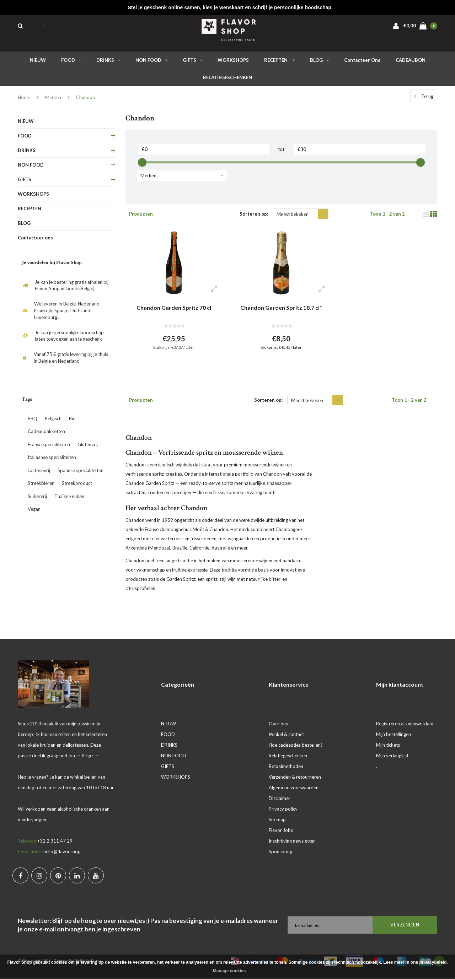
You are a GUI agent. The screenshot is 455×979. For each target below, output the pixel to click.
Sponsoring (280, 851)
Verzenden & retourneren (295, 777)
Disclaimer (279, 798)
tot (281, 149)
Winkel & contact (286, 734)
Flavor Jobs (281, 830)
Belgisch (53, 418)
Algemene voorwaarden (293, 787)
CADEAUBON (410, 60)
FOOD (71, 60)
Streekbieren (41, 483)
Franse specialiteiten (49, 444)
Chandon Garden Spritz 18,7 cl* (281, 307)
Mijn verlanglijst (392, 755)
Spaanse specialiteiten (80, 470)
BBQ (32, 418)
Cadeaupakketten (46, 431)
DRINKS (108, 60)
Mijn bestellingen (393, 734)
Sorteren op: (254, 214)
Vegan (34, 509)
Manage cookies (229, 970)
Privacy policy (283, 809)
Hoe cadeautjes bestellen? (296, 745)
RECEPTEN (279, 60)
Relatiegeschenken (288, 755)
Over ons (278, 723)
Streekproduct (77, 483)
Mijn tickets (388, 745)
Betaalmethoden (286, 766)
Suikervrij (37, 496)
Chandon (85, 97)
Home (24, 97)
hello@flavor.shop (62, 851)
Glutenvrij (87, 444)
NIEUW (38, 60)
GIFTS (192, 60)
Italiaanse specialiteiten (52, 457)
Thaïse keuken (69, 496)
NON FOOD (151, 60)
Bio (72, 418)
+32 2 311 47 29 (55, 841)
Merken (53, 97)
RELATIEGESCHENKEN (227, 77)
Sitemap (277, 819)
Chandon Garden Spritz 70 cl (173, 307)
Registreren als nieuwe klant (405, 723)
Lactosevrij (39, 470)
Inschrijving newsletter (292, 841)
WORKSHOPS (233, 60)
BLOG (319, 60)
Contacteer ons (362, 60)
